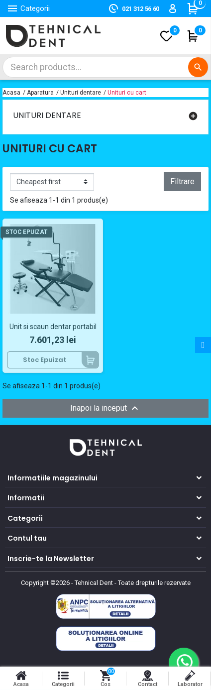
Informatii (25, 498)
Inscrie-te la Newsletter (50, 559)
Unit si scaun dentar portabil (53, 327)
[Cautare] (105, 67)
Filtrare (182, 181)
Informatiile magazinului (52, 478)
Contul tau (27, 538)
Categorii (25, 518)
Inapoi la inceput (105, 408)
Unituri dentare (47, 115)
